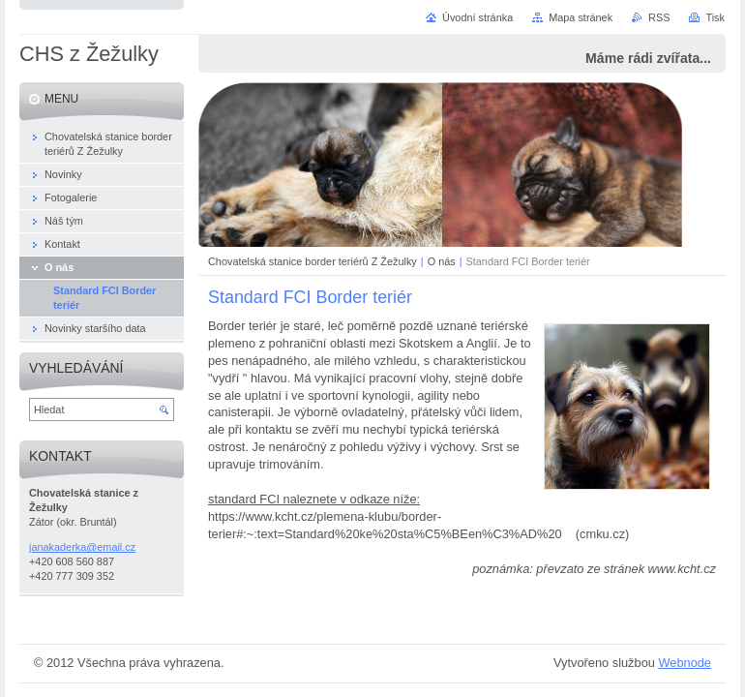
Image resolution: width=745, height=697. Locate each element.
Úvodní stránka (477, 17)
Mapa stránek (580, 17)
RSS (659, 17)
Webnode (684, 662)
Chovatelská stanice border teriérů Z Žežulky (312, 261)
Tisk (715, 17)
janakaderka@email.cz (82, 547)
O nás (442, 261)
